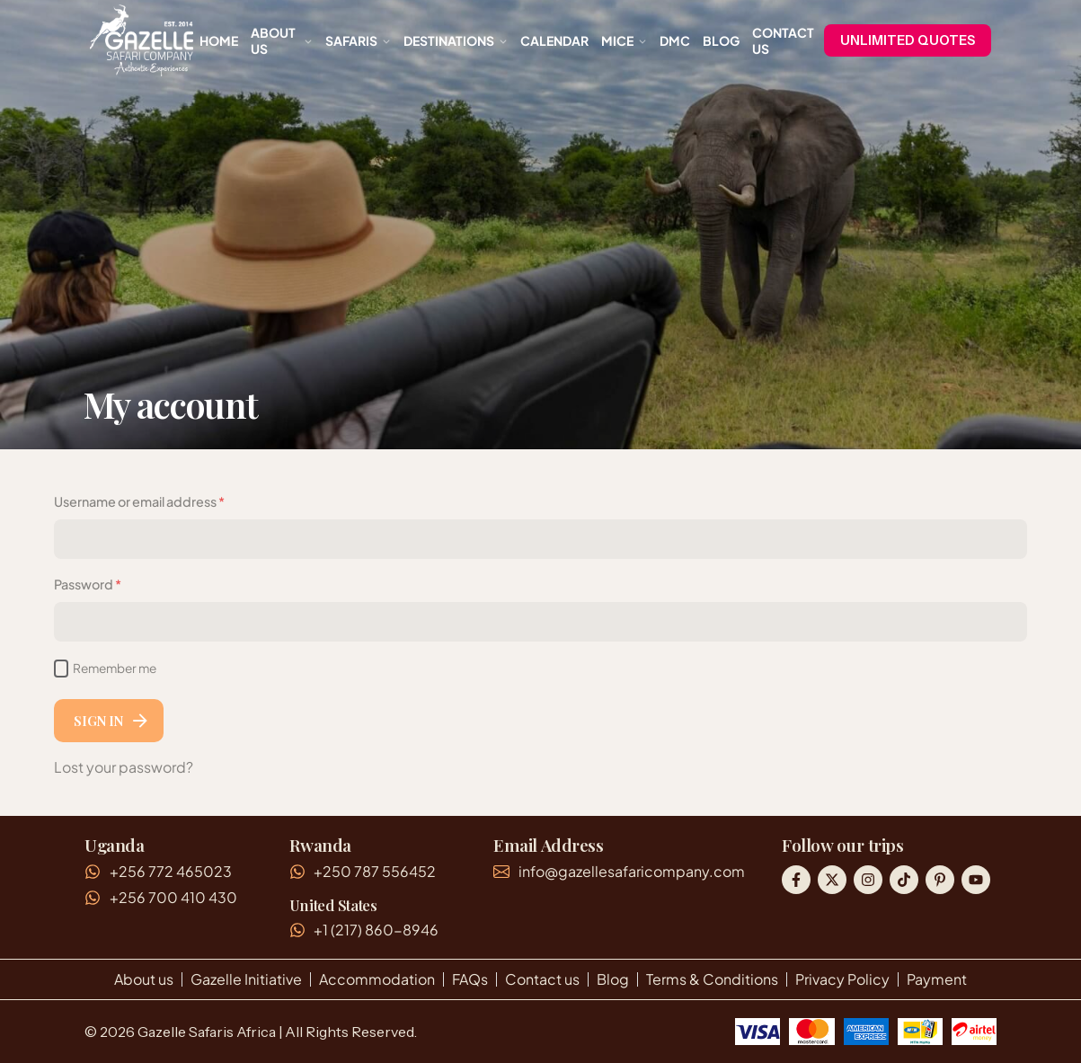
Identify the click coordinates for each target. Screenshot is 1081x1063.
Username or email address (139, 501)
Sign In (112, 720)
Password (115, 582)
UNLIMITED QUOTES (907, 40)
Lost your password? (123, 766)
